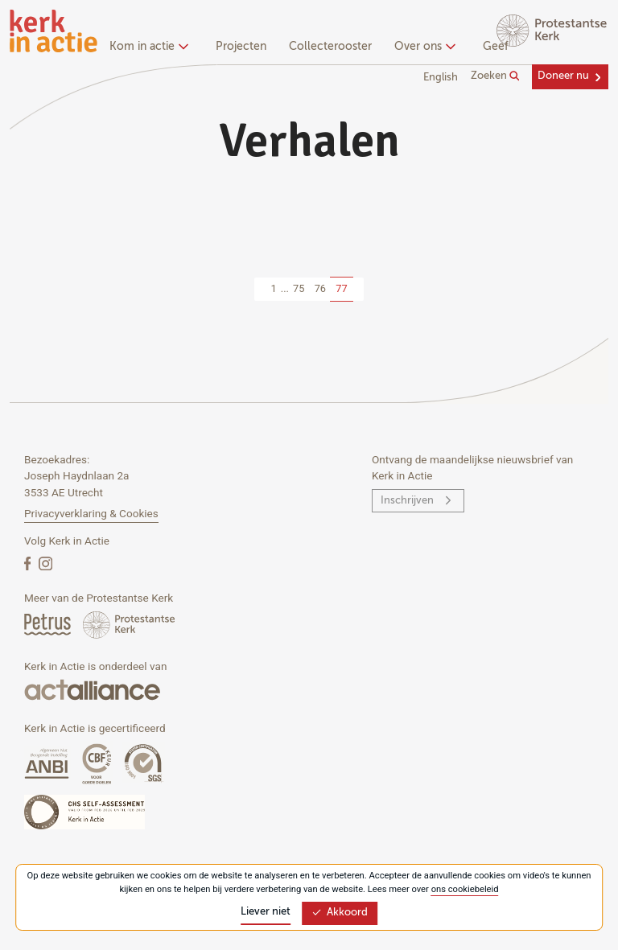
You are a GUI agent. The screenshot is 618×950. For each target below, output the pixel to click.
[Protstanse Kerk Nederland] (129, 624)
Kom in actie (146, 47)
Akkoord (339, 912)
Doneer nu (563, 76)
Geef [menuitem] (496, 46)
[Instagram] (45, 563)
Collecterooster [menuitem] (330, 46)
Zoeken (495, 76)
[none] (152, 48)
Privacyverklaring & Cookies (91, 513)
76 (320, 288)
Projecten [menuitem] (241, 46)
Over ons (422, 47)
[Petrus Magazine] (48, 624)
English (440, 77)
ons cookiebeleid (465, 889)
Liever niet (265, 912)
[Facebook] (29, 563)
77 (341, 288)
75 (298, 288)
